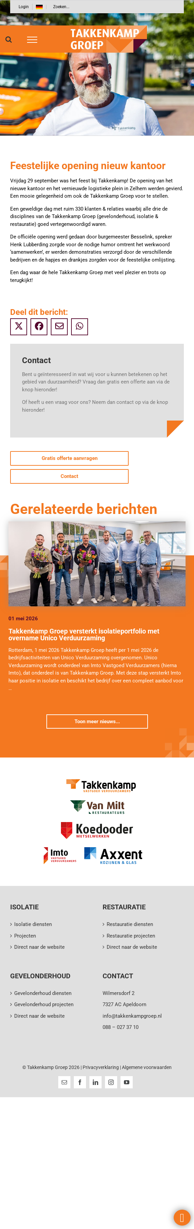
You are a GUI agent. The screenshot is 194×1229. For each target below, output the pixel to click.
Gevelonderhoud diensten (42, 993)
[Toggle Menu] (30, 40)
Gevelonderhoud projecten (43, 1004)
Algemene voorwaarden (147, 1067)
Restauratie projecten (131, 936)
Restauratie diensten (130, 924)
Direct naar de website (39, 947)
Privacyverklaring (101, 1067)
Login (24, 6)
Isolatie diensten (33, 924)
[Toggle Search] (8, 39)
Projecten (25, 936)
